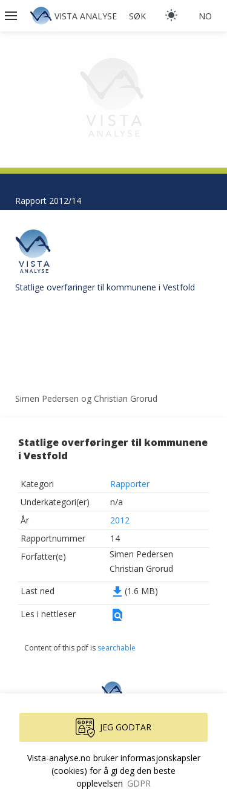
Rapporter (130, 484)
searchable (116, 648)
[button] (12, 15)
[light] (171, 15)
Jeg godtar (113, 728)
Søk (137, 16)
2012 (120, 520)
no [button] (205, 16)
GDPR (139, 783)
